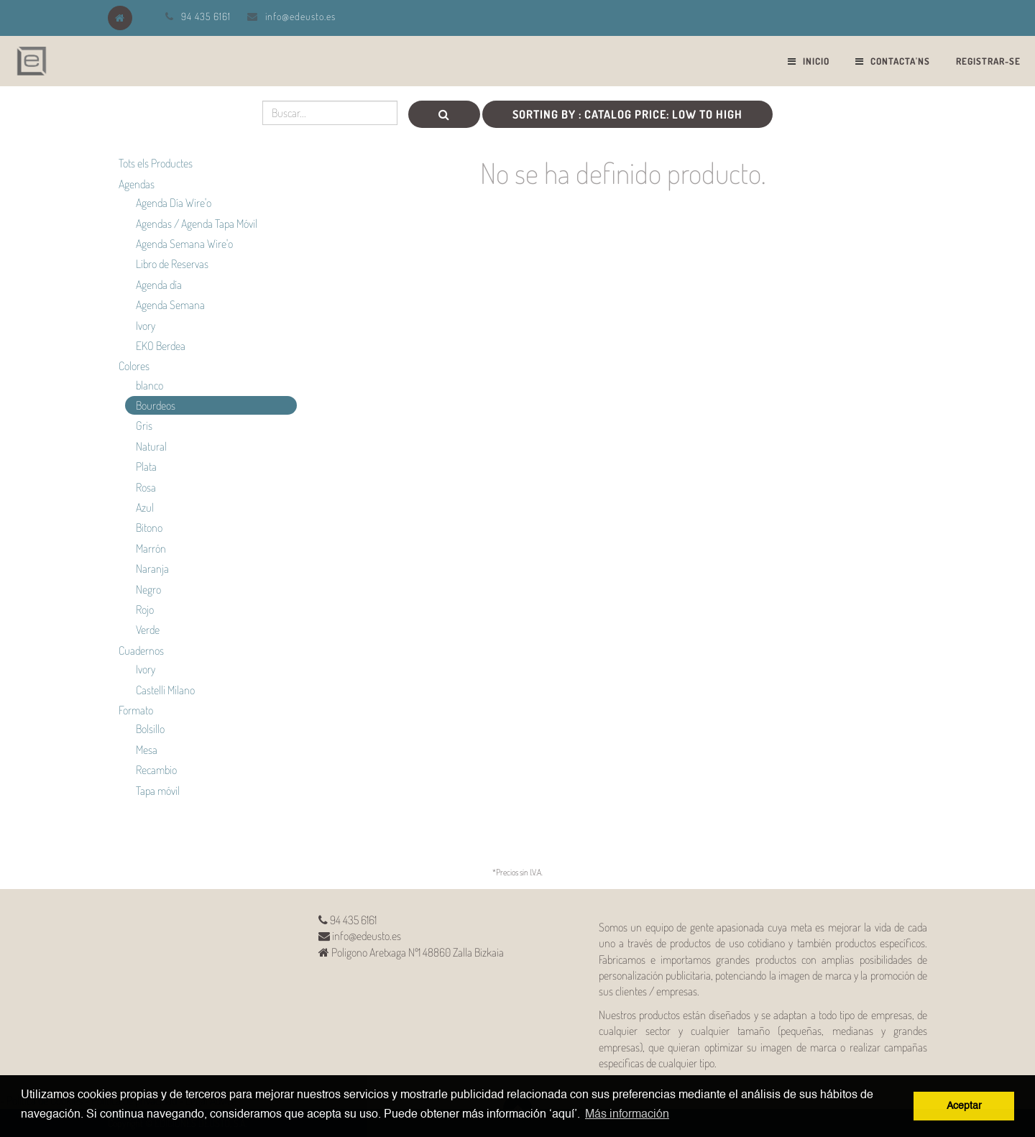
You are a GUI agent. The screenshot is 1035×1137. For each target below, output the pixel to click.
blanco (149, 385)
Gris (144, 425)
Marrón (151, 548)
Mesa (146, 749)
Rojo (145, 609)
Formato (136, 710)
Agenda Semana (170, 305)
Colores (134, 366)
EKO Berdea (160, 346)
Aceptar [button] (964, 1106)
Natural (151, 446)
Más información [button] (627, 1114)
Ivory (145, 325)
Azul (145, 507)
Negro (148, 589)
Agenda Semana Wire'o (184, 243)
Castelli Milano (165, 690)
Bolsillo (150, 729)
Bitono (149, 527)
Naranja (152, 568)
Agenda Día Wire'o (173, 202)
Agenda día (159, 284)
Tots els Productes (156, 163)
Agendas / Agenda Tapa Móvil (196, 223)
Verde (148, 629)
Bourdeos (155, 405)
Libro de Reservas (172, 264)
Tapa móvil (158, 790)
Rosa (146, 487)
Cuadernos (141, 650)
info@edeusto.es (300, 16)
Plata (146, 466)
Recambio (156, 770)
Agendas (137, 184)
